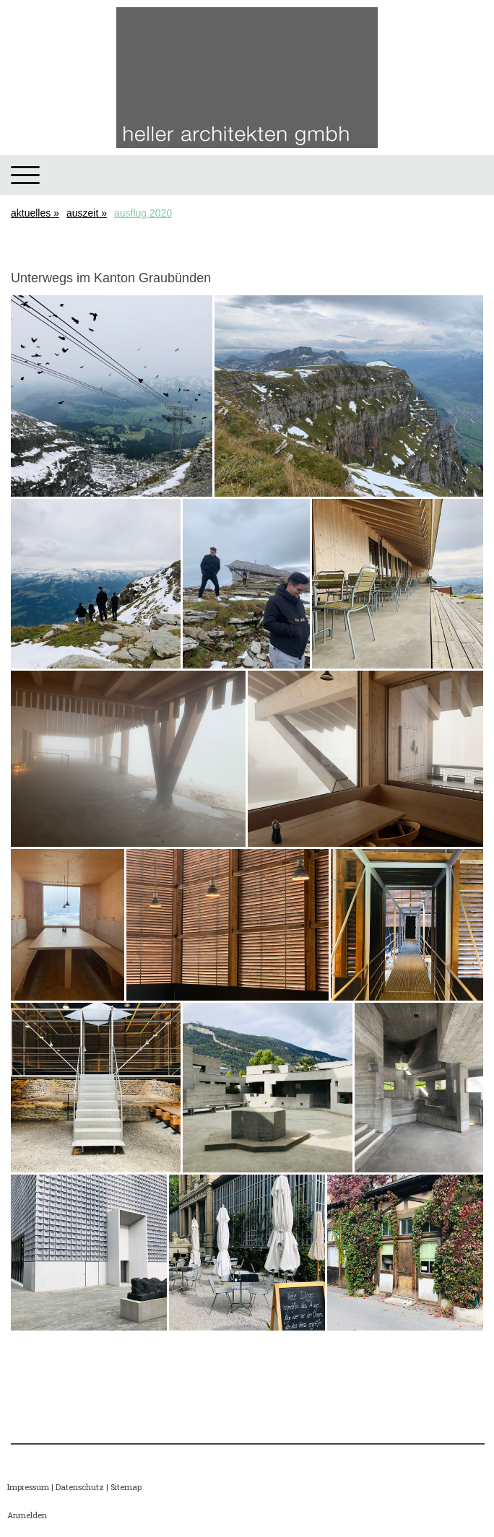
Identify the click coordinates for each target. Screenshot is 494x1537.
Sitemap (126, 1486)
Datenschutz (80, 1486)
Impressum (28, 1486)
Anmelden (27, 1515)
